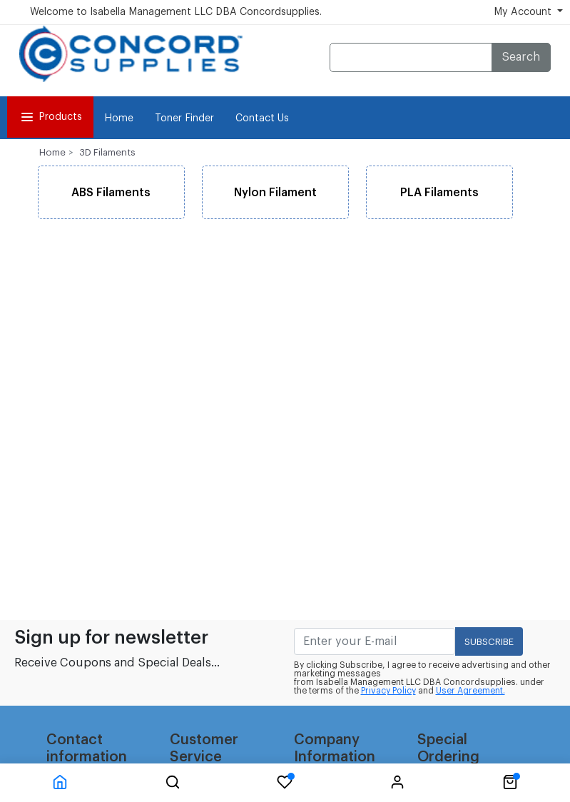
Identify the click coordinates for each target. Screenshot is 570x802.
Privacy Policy (388, 690)
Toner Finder (184, 118)
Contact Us (262, 118)
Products (50, 117)
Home (118, 118)
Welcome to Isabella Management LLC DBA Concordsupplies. (176, 12)
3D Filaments (107, 152)
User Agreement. (470, 690)
